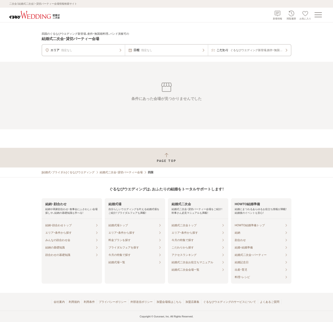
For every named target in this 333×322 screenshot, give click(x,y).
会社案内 (59, 301)
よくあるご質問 (269, 301)
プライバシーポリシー (112, 301)
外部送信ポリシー (141, 301)
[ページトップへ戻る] (166, 157)
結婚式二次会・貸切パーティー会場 (121, 172)
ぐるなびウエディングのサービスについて (229, 301)
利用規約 (74, 301)
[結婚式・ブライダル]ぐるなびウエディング (68, 172)
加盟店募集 (192, 301)
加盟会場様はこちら (169, 301)
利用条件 (89, 301)
